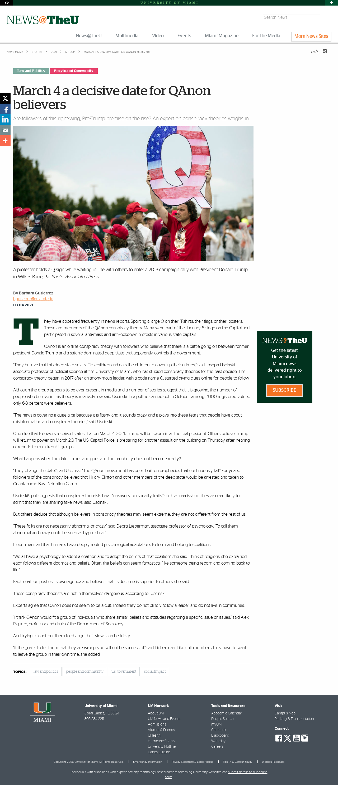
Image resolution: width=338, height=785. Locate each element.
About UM (156, 713)
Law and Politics (31, 70)
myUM (216, 724)
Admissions (157, 724)
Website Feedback (273, 761)
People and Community (73, 70)
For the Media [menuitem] (266, 36)
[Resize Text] (314, 51)
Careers (217, 747)
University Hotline (162, 747)
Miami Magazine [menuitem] (221, 36)
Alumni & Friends (161, 730)
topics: (19, 672)
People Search (222, 719)
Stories (37, 51)
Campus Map (285, 713)
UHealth (154, 735)
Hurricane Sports (161, 741)
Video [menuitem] (158, 36)
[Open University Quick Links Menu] (331, 3)
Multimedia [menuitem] (126, 36)
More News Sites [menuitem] (311, 36)
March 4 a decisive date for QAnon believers (117, 51)
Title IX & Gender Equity (237, 761)
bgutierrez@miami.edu (33, 299)
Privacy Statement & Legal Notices (192, 761)
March (69, 51)
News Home (15, 51)
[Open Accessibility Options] (6, 3)
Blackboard (220, 735)
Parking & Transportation (294, 719)
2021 (53, 51)
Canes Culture (159, 752)
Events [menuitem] (184, 36)
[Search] (326, 17)
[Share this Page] (321, 54)
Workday (218, 741)
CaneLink (218, 730)
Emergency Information (147, 761)
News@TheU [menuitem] (89, 36)
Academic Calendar (226, 713)
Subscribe (284, 390)
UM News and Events (164, 719)
